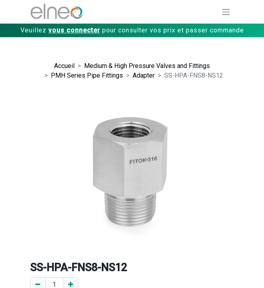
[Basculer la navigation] (226, 11)
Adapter (144, 75)
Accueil (64, 66)
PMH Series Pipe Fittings (87, 75)
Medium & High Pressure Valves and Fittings (147, 66)
